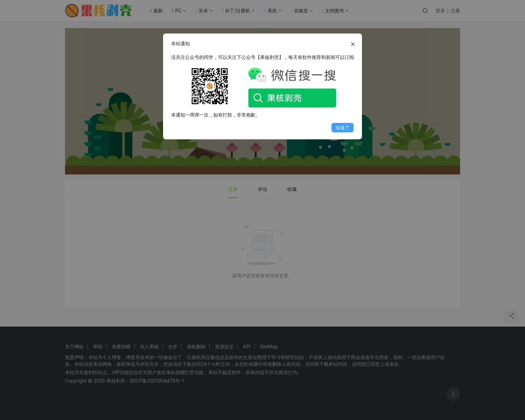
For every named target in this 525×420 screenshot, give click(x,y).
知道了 (342, 127)
